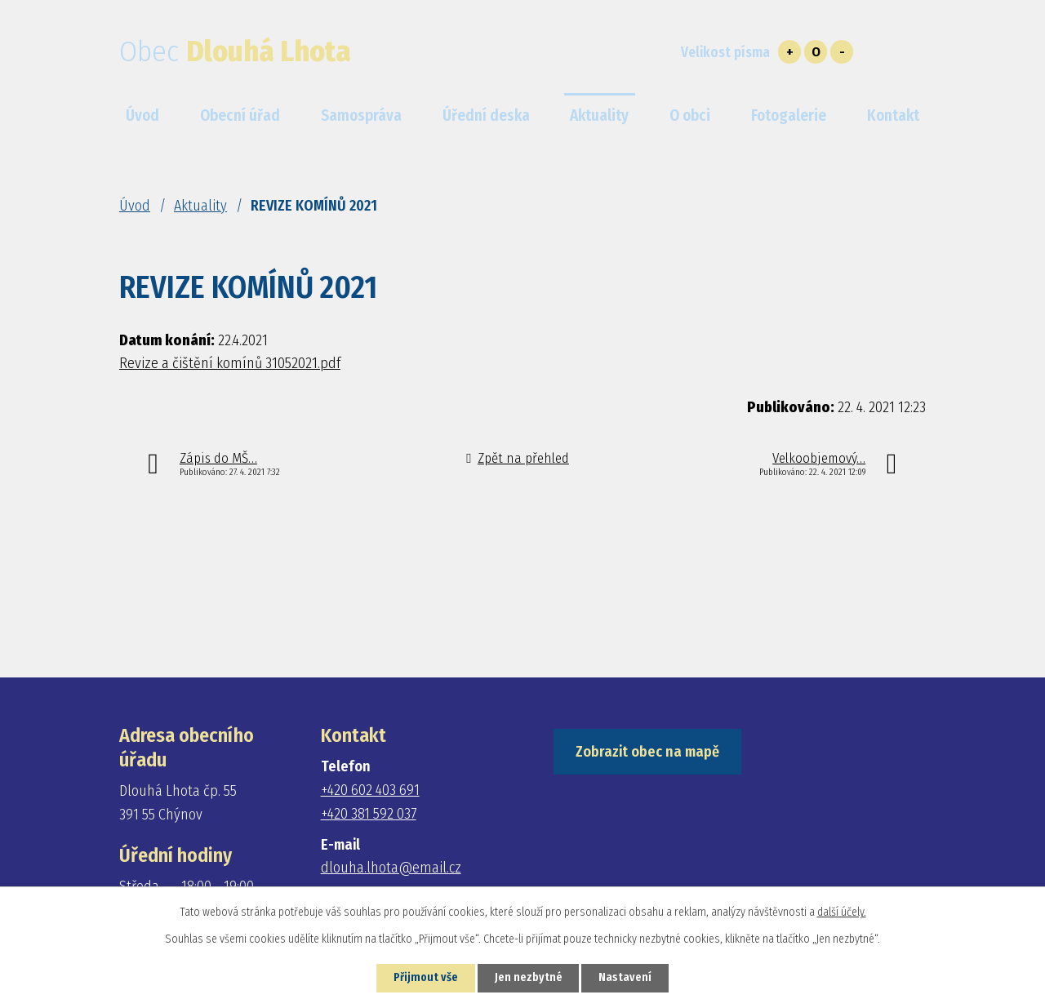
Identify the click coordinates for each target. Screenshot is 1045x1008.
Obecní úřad (240, 115)
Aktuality (200, 206)
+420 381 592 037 (368, 814)
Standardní (815, 52)
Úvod (134, 206)
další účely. (841, 912)
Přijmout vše (425, 978)
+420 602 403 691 (370, 790)
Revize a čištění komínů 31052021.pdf (229, 363)
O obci (689, 115)
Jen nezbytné (529, 978)
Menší (841, 52)
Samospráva (361, 115)
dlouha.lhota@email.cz (391, 868)
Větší (789, 52)
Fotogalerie (788, 115)
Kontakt (893, 115)
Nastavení (625, 978)
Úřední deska (486, 115)
